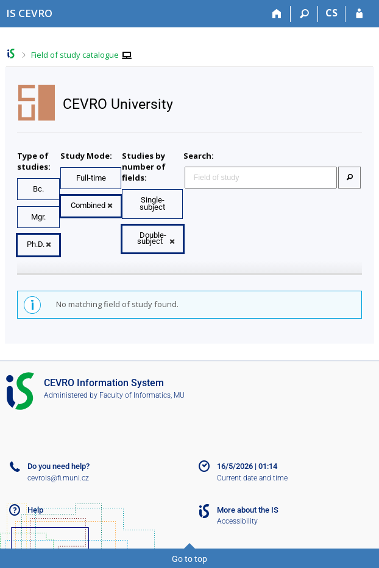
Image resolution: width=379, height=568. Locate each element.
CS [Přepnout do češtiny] (331, 12)
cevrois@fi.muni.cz (58, 478)
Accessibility (237, 521)
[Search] (304, 14)
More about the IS (247, 509)
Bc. (38, 188)
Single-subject (152, 203)
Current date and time (252, 478)
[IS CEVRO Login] (359, 14)
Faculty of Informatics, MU (142, 395)
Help (35, 509)
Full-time (91, 177)
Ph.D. (35, 244)
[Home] (277, 14)
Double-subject (151, 238)
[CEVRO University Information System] (29, 13)
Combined (88, 205)
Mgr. (38, 216)
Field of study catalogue (75, 54)
